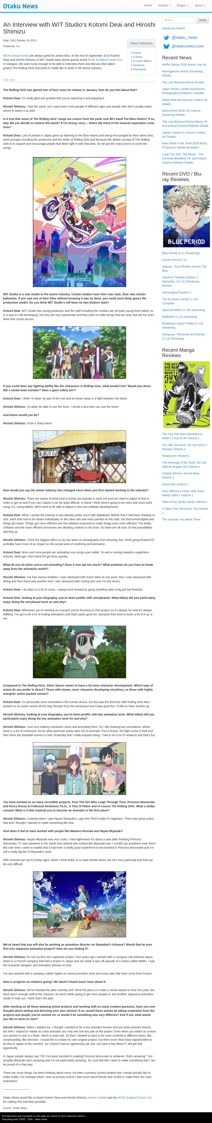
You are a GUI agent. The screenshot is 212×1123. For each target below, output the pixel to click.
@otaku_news (184, 37)
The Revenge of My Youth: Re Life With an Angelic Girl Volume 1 (184, 464)
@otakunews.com (188, 46)
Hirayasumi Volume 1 (175, 455)
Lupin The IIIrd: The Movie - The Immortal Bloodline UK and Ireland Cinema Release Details (184, 158)
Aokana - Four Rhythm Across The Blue (184, 268)
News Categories (141, 43)
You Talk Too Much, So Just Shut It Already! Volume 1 (184, 447)
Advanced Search (173, 28)
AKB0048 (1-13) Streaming (179, 316)
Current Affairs (142, 61)
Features (138, 65)
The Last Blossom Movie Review (183, 82)
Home (148, 5)
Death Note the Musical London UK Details (184, 102)
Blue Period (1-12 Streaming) (181, 253)
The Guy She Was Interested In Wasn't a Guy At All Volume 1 (182, 436)
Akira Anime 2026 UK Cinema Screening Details (181, 112)
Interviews (139, 69)
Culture (137, 57)
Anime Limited (97, 1097)
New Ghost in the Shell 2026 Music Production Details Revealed (184, 145)
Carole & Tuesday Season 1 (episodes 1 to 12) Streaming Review (180, 281)
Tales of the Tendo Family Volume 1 (185, 501)
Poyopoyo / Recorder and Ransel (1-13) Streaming (183, 336)
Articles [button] (164, 5)
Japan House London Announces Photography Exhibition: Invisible (183, 91)
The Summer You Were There (181, 519)
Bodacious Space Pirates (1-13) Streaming (182, 325)
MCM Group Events (16, 55)
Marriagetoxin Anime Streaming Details (182, 73)
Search (203, 20)
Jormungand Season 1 (176, 292)
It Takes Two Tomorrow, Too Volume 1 (185, 510)
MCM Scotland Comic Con (105, 59)
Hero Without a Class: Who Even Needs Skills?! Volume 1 (183, 493)
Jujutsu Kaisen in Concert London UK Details (183, 134)
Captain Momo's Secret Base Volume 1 (181, 475)
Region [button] (183, 5)
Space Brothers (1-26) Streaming (183, 310)
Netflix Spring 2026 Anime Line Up (184, 64)
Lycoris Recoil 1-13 (174, 259)
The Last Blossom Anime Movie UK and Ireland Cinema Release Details (185, 123)
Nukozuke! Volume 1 (175, 484)
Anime (137, 52)
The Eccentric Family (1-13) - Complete (180, 301)
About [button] (200, 5)
